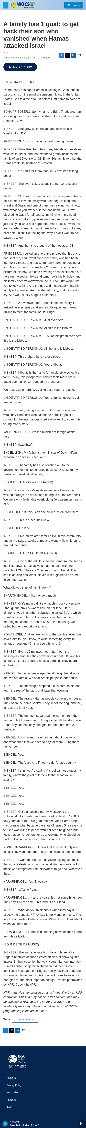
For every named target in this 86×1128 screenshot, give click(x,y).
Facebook (12, 1100)
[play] (5, 1123)
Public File (12, 1092)
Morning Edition (25, 1019)
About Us (12, 1078)
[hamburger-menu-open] (5, 5)
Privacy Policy (14, 1085)
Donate (75, 5)
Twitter (10, 1107)
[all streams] (81, 1124)
